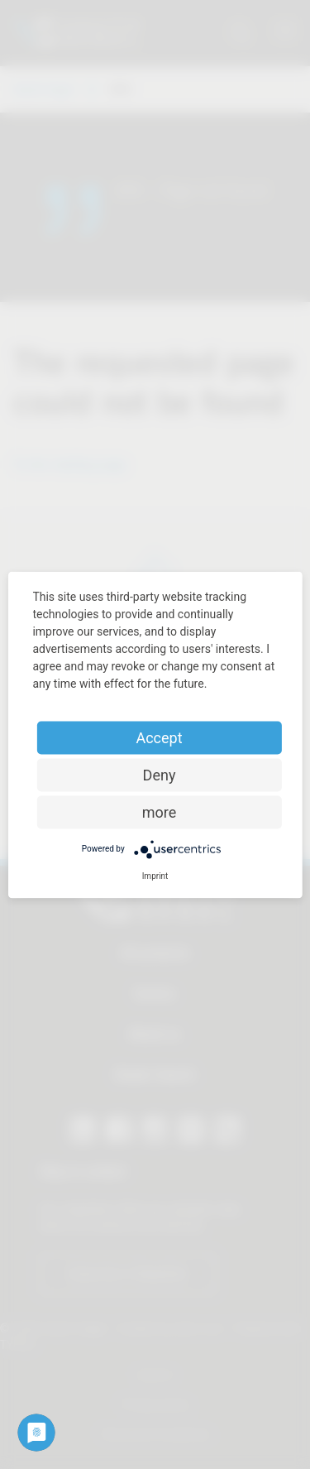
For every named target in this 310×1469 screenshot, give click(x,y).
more (159, 811)
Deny (159, 774)
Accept (159, 737)
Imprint (155, 875)
